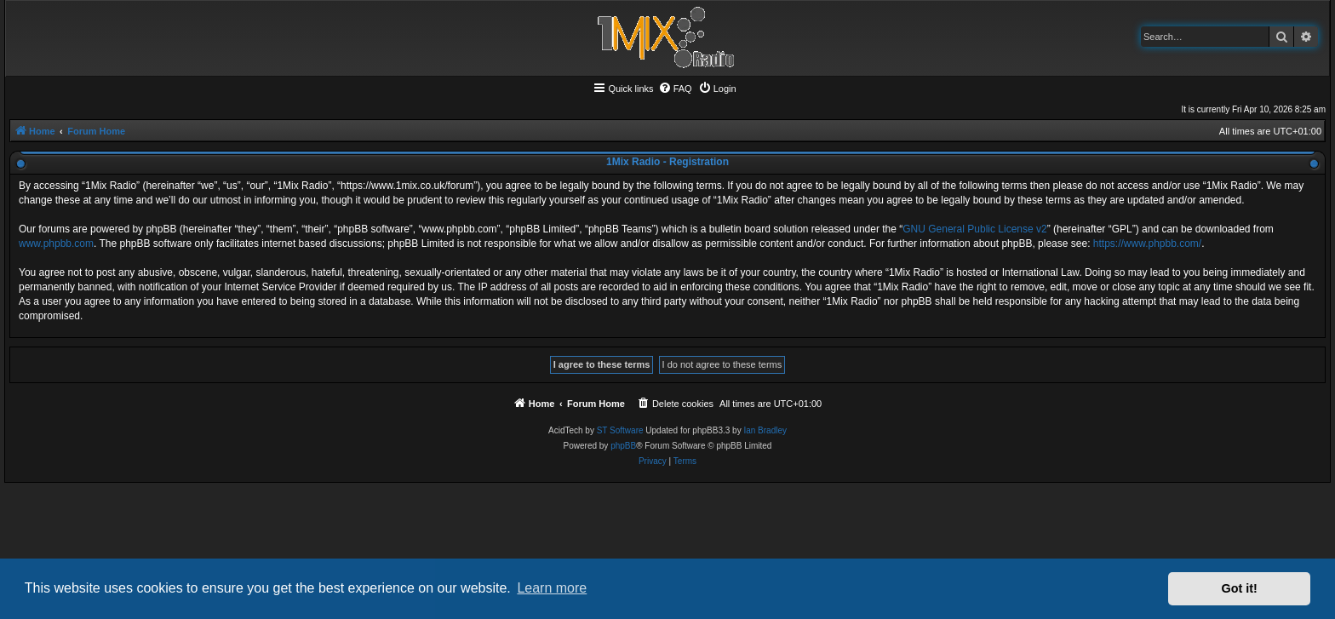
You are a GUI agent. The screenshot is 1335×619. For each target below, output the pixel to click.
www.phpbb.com (56, 243)
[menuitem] (675, 88)
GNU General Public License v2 (974, 229)
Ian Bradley (765, 430)
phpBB (623, 445)
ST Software (620, 430)
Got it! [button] (1240, 588)
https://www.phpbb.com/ (1147, 243)
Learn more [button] (552, 588)
